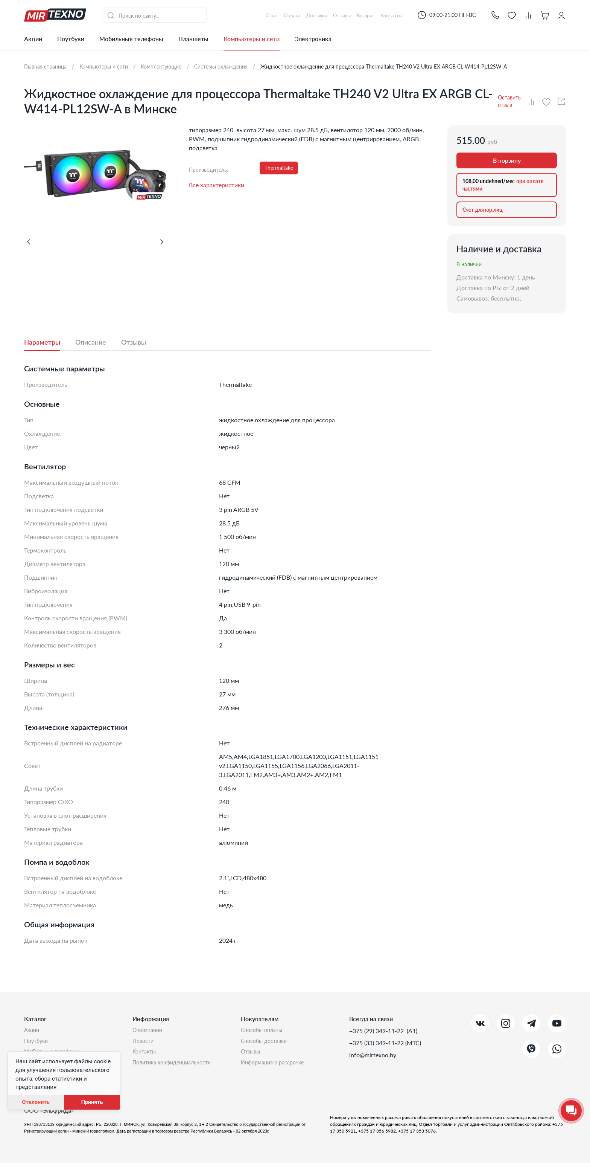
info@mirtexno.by (372, 1054)
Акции (33, 38)
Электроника (313, 38)
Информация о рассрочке (276, 1066)
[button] (495, 15)
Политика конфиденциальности (176, 1066)
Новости (144, 1042)
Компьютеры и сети (252, 38)
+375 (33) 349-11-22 (377, 1042)
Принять (92, 1102)
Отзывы (252, 1054)
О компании (149, 1030)
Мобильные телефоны (131, 38)
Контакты (146, 1054)
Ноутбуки (70, 38)
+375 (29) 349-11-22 (377, 1030)
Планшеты (193, 38)
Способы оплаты (264, 1030)
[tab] (49, 342)
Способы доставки (267, 1042)
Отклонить (35, 1102)
